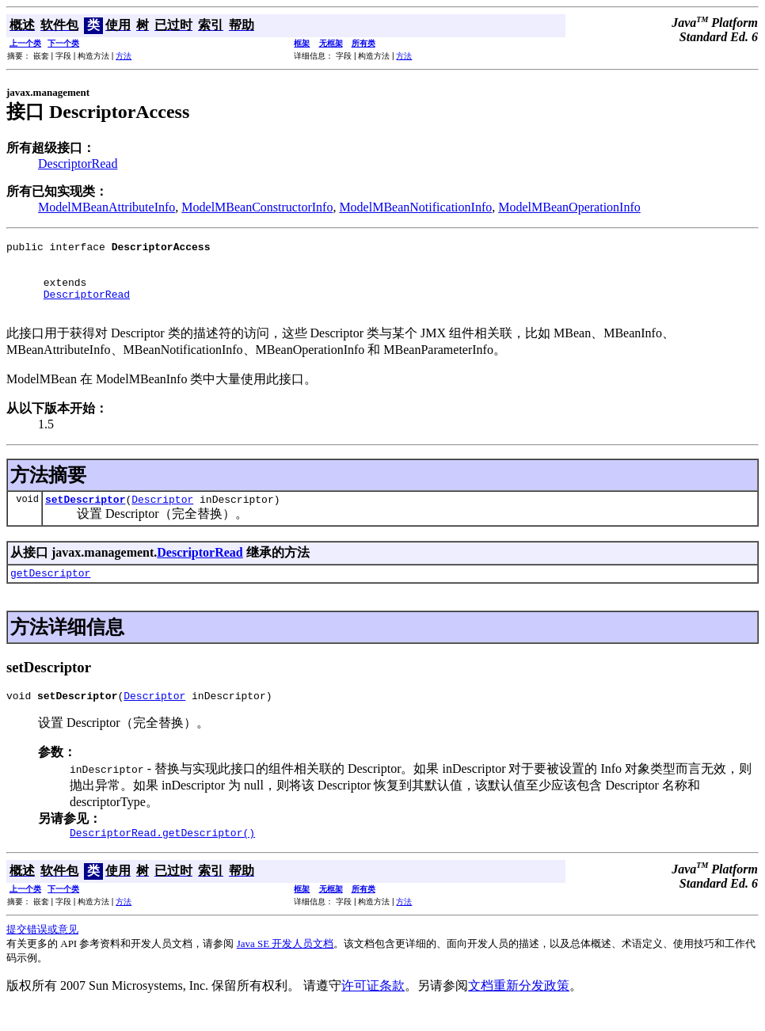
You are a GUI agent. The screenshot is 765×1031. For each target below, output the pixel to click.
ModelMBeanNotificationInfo (415, 207)
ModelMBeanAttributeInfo (106, 207)
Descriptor (162, 515)
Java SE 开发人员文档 (285, 967)
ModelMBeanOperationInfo (569, 207)
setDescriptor (85, 515)
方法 (123, 55)
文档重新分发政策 (518, 1009)
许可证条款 (373, 1009)
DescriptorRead (77, 163)
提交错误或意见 (42, 953)
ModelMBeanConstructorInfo (257, 207)
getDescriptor (50, 591)
